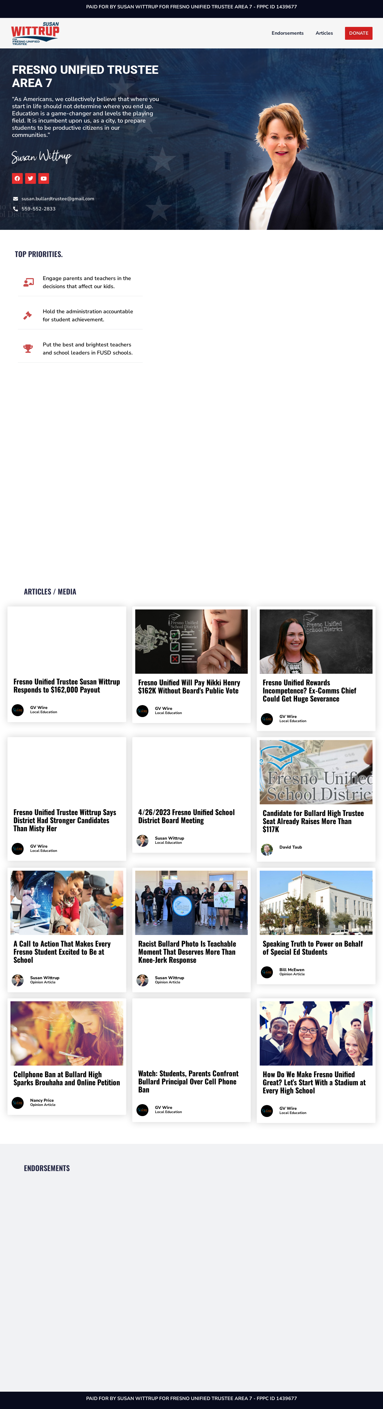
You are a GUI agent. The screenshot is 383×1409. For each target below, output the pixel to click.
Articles (324, 33)
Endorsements (288, 33)
